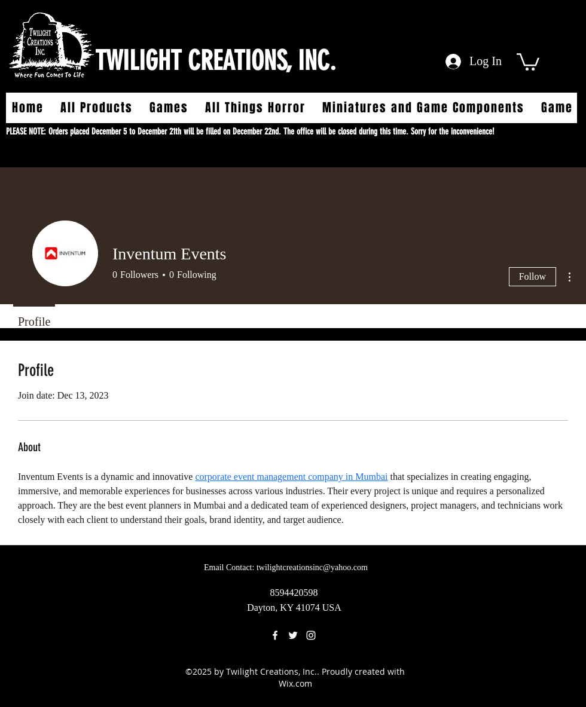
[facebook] (275, 635)
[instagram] (311, 635)
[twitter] (293, 635)
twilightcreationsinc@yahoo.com (312, 567)
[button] (528, 61)
